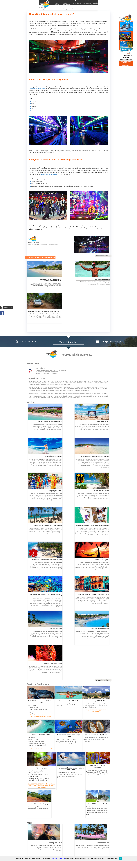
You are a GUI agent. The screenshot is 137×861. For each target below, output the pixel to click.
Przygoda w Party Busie (37, 88)
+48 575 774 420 (115, 1)
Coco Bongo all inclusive (48, 174)
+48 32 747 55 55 (100, 1)
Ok (120, 858)
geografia (54, 343)
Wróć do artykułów (102, 255)
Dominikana (40, 338)
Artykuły (92, 3)
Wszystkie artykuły (102, 512)
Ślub (84, 3)
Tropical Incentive (96, 797)
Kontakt (118, 3)
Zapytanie (8, 308)
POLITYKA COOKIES (96, 807)
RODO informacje (36, 807)
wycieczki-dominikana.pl (76, 779)
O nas (110, 3)
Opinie (102, 3)
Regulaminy (68, 807)
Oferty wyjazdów (46, 3)
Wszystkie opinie (103, 771)
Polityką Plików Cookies (58, 858)
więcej (38, 343)
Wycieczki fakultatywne (62, 3)
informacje (45, 343)
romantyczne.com (32, 780)
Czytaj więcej (43, 660)
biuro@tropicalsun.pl (108, 309)
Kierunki (76, 3)
